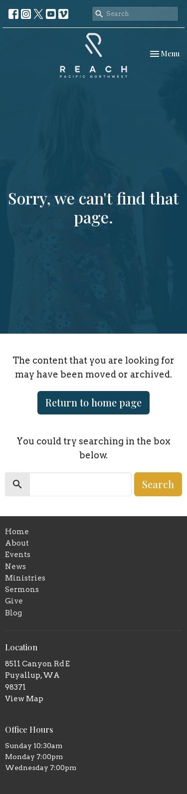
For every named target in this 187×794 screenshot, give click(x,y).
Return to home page (93, 402)
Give (14, 600)
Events (17, 554)
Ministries (25, 578)
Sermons (22, 589)
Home (17, 531)
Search (158, 484)
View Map (24, 698)
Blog (13, 612)
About (17, 543)
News (15, 566)
